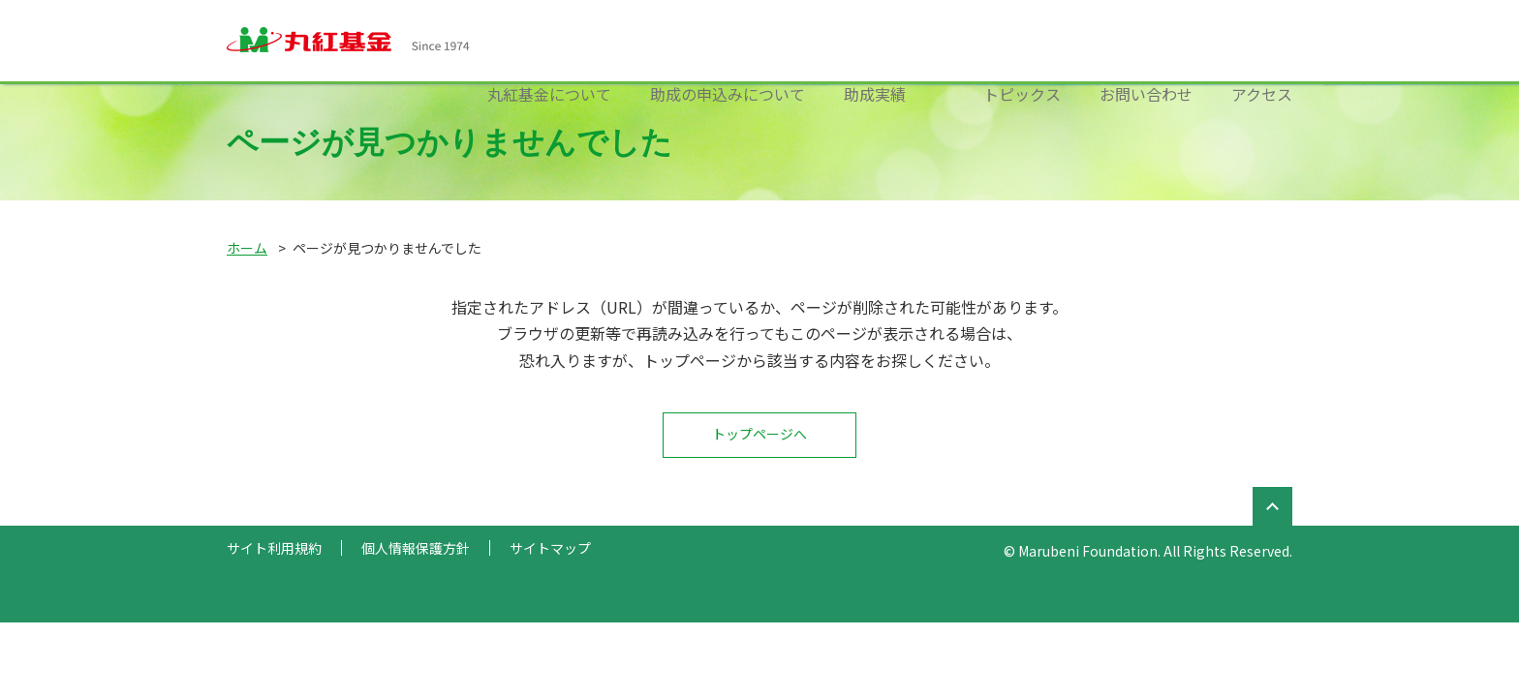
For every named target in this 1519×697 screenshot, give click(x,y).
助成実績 (875, 94)
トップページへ (759, 433)
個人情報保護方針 (415, 548)
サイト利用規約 (274, 548)
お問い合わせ (1146, 94)
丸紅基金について (549, 94)
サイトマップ (550, 548)
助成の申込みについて (727, 94)
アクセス (1261, 94)
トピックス (1022, 94)
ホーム (247, 248)
